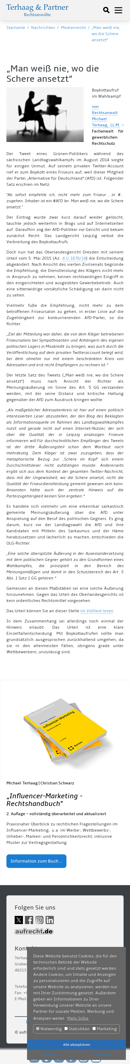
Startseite (15, 27)
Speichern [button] (52, 1054)
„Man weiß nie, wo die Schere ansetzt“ (106, 34)
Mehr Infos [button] (78, 1018)
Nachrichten (43, 27)
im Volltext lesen (96, 610)
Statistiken (77, 1028)
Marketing (104, 1028)
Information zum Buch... (36, 861)
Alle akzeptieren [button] (76, 1044)
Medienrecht (73, 27)
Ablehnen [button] (101, 1054)
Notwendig (49, 1028)
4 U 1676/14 (74, 258)
